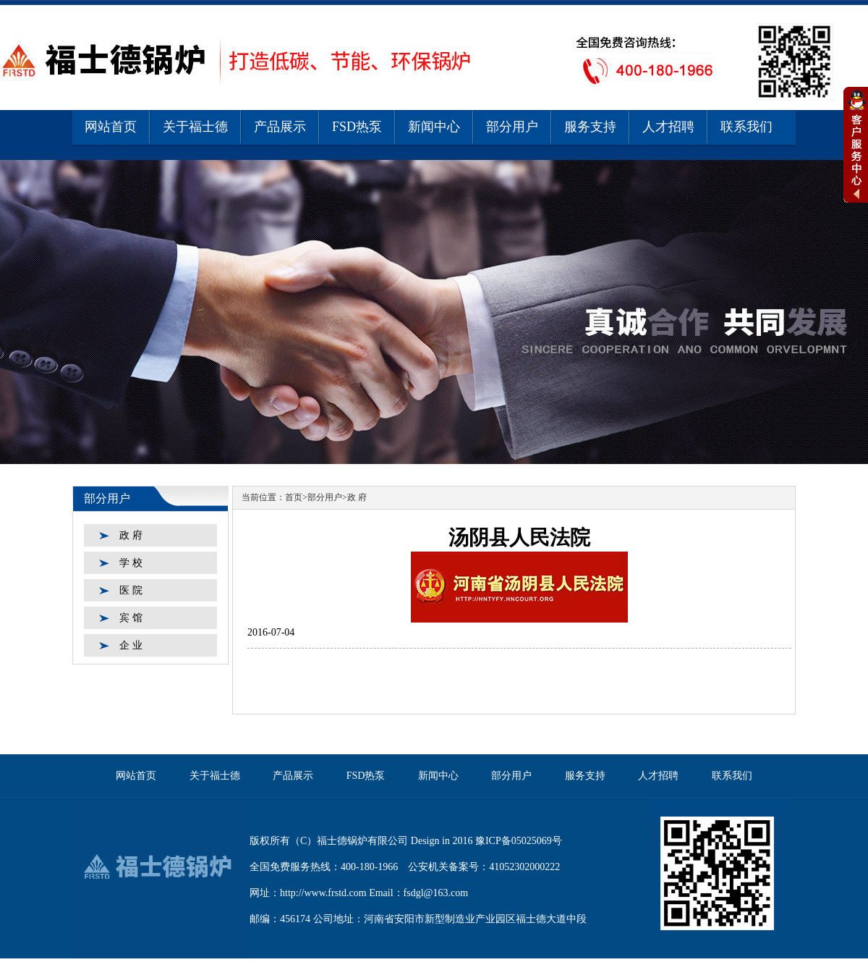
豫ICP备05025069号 (518, 840)
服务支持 (590, 126)
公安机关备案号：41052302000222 (484, 866)
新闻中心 (434, 126)
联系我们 (746, 126)
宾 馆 (130, 617)
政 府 (130, 535)
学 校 (130, 562)
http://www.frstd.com (323, 892)
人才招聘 (668, 126)
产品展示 (280, 126)
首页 (293, 497)
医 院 (130, 590)
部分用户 (512, 126)
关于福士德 (195, 126)
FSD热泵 (357, 126)
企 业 (130, 645)
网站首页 (111, 126)
